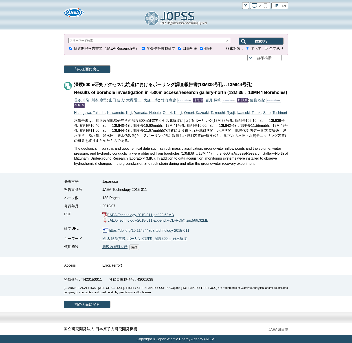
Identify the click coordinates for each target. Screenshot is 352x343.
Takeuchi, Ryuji (223, 113)
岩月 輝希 (213, 100)
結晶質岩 (118, 239)
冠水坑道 (180, 239)
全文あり (276, 48)
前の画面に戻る (87, 69)
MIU (105, 239)
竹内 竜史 (168, 100)
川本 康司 (99, 100)
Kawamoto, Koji (119, 113)
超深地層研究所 (115, 247)
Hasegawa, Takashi (89, 113)
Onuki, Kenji (172, 113)
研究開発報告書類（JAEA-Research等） (106, 48)
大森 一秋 (151, 100)
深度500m (162, 239)
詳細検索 (264, 58)
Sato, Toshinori (275, 113)
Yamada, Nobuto (147, 113)
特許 (208, 48)
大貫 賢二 (133, 100)
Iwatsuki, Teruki (249, 113)
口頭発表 (190, 48)
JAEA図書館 (278, 330)
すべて (256, 48)
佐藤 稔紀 (257, 100)
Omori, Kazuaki (196, 113)
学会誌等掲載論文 (161, 48)
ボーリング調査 (139, 239)
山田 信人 (116, 100)
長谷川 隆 (81, 100)
